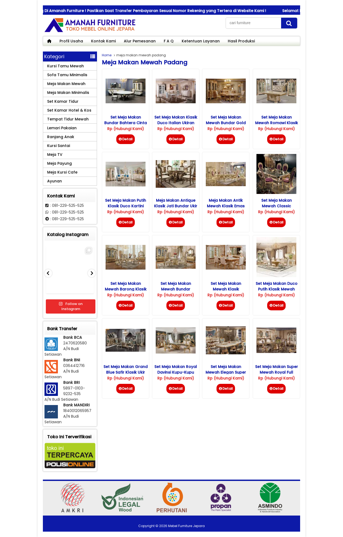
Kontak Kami (103, 41)
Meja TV (54, 154)
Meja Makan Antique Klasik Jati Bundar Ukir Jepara (175, 206)
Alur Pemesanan (140, 41)
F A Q (169, 41)
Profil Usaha (71, 41)
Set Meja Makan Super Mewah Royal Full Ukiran (276, 372)
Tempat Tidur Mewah (68, 119)
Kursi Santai (58, 145)
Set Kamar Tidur (63, 101)
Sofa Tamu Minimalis (67, 75)
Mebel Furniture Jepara (186, 526)
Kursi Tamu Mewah (65, 66)
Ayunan (54, 181)
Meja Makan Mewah (66, 83)
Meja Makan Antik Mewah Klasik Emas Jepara (226, 206)
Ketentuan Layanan (201, 41)
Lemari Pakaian (62, 128)
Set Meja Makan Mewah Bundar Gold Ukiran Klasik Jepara (226, 123)
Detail (125, 139)
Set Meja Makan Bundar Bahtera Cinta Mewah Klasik (125, 123)
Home (106, 55)
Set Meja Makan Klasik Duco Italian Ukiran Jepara (175, 123)
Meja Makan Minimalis (68, 92)
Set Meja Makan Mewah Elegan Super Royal (226, 372)
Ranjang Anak (60, 136)
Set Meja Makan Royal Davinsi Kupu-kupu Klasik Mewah (175, 372)
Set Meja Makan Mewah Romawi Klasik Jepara (276, 123)
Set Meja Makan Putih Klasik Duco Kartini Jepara (125, 206)
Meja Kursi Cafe (62, 172)
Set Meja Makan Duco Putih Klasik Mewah (276, 286)
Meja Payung (59, 163)
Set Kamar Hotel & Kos (69, 110)
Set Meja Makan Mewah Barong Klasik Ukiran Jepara (126, 289)
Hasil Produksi (241, 41)
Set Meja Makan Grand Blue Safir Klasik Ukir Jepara (125, 372)
